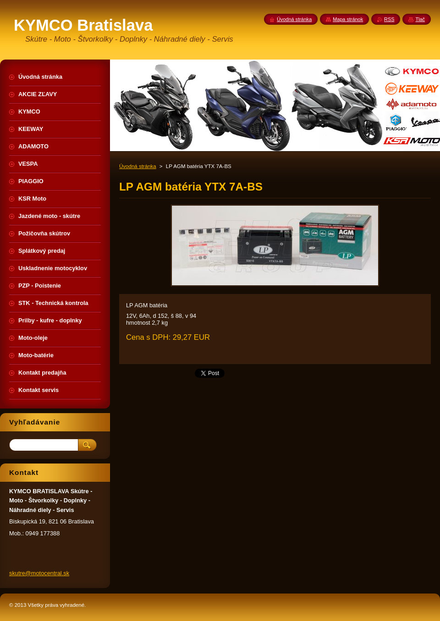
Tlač (420, 19)
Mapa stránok (348, 19)
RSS (389, 19)
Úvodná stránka (137, 166)
